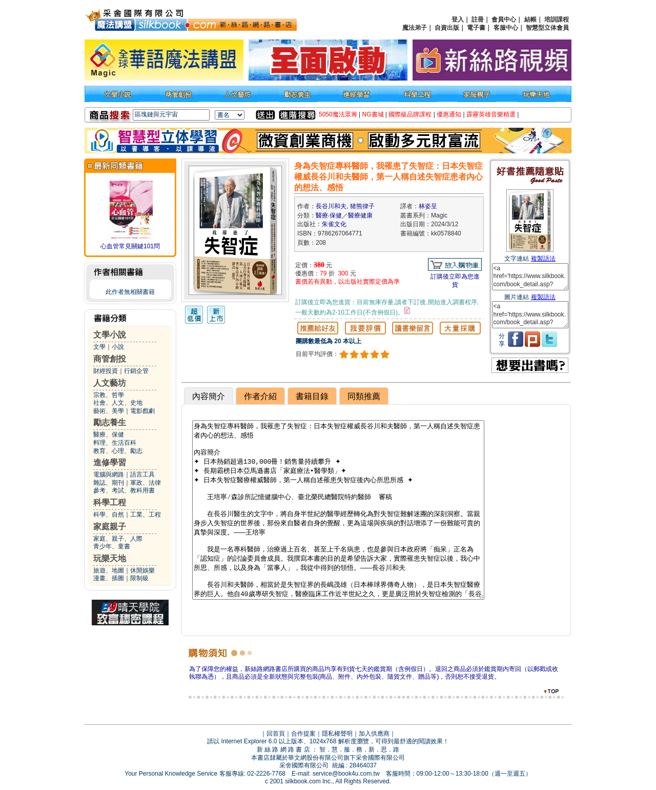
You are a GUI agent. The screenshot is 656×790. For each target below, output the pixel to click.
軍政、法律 (145, 482)
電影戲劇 (142, 410)
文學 (99, 346)
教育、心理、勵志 (117, 451)
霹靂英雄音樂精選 (491, 114)
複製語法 (543, 258)
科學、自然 (108, 514)
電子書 (476, 27)
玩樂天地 (109, 558)
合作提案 (303, 733)
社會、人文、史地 (117, 402)
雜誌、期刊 (108, 482)
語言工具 (142, 474)
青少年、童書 (111, 546)
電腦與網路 (108, 474)
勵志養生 (109, 422)
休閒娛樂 (142, 570)
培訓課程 (556, 19)
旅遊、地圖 (108, 570)
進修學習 (109, 462)
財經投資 (105, 370)
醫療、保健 (108, 434)
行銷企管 (136, 370)
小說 (118, 346)
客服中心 (506, 27)
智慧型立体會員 (547, 27)
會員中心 (503, 19)
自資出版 (447, 27)
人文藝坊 (109, 383)
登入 (458, 19)
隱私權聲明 (337, 733)
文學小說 (109, 334)
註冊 (477, 19)
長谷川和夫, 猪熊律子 (345, 206)
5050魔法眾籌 (338, 114)
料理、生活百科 (114, 442)
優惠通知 (449, 114)
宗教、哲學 (108, 395)
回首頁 (275, 733)
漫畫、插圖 (108, 578)
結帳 (530, 19)
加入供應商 (374, 733)
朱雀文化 (334, 224)
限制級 (139, 578)
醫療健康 (360, 215)
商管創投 (109, 358)
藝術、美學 (108, 410)
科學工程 (109, 502)
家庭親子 (109, 526)
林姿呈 (428, 206)
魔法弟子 (414, 27)
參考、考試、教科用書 (124, 490)
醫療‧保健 (329, 215)
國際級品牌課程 (410, 114)
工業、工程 (145, 514)
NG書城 (373, 114)
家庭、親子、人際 (117, 538)
